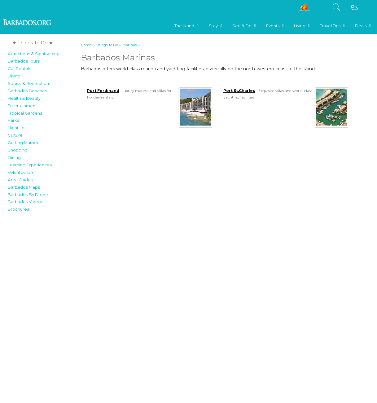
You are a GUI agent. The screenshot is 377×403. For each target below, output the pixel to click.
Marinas (129, 45)
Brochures (18, 209)
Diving (14, 75)
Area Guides (20, 179)
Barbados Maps (24, 187)
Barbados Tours (24, 61)
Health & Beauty (24, 98)
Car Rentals (19, 68)
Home (86, 45)
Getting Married (24, 142)
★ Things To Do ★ (32, 43)
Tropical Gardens (25, 113)
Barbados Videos (25, 201)
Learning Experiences (30, 164)
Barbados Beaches (27, 90)
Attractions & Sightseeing (33, 53)
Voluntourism (21, 172)
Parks (13, 120)
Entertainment (22, 105)
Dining (14, 157)
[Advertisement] (42, 308)
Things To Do (107, 45)
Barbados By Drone (28, 194)
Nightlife (16, 127)
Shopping (18, 149)
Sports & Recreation (28, 83)
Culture (15, 135)
